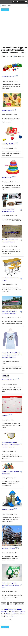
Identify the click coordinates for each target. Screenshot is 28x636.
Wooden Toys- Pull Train (8, 76)
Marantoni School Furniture (8, 379)
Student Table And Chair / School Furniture (10, 279)
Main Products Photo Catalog (13, 609)
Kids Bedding (5, 415)
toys (13, 616)
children (7, 613)
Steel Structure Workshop (8, 548)
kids (6, 616)
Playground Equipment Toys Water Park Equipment (10, 472)
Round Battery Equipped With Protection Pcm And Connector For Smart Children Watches (10, 445)
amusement (4, 611)
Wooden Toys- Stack (7, 177)
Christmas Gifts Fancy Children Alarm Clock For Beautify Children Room (10, 585)
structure (22, 613)
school (13, 611)
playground (22, 611)
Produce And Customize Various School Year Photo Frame (10, 241)
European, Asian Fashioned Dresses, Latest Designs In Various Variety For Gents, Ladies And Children (11, 355)
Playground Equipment (7, 509)
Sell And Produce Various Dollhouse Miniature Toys (8, 210)
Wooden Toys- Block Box (8, 143)
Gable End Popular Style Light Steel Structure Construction (9, 312)
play (15, 613)
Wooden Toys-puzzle (7, 110)
